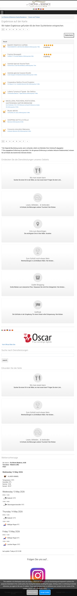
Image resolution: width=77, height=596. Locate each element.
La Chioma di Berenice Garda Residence (14, 17)
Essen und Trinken (34, 17)
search (5, 360)
